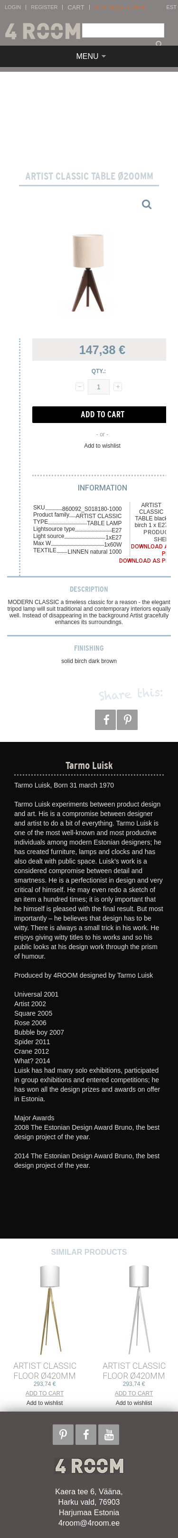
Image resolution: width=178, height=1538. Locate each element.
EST (172, 7)
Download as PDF (145, 561)
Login (13, 7)
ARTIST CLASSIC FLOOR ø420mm (44, 1371)
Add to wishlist (102, 445)
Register (44, 7)
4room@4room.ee (89, 1523)
